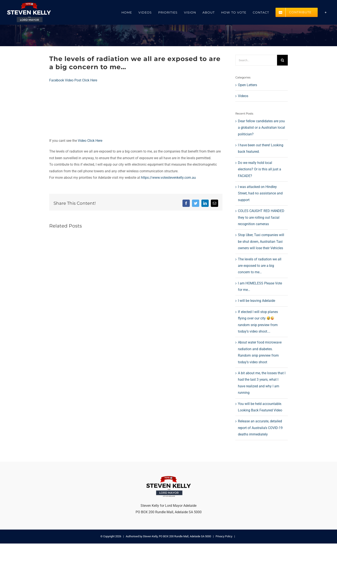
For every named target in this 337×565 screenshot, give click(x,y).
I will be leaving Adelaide (256, 301)
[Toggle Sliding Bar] (326, 12)
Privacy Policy (224, 536)
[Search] (282, 60)
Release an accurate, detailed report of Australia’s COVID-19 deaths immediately (260, 427)
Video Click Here (89, 141)
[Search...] (256, 60)
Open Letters (247, 85)
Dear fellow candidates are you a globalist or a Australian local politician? (261, 127)
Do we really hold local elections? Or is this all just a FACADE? (259, 169)
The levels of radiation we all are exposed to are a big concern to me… (259, 265)
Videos (243, 96)
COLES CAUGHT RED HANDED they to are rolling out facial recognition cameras (261, 217)
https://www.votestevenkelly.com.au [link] (168, 178)
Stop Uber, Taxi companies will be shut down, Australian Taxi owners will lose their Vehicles (261, 241)
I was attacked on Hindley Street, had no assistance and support (260, 193)
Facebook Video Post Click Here (73, 80)
